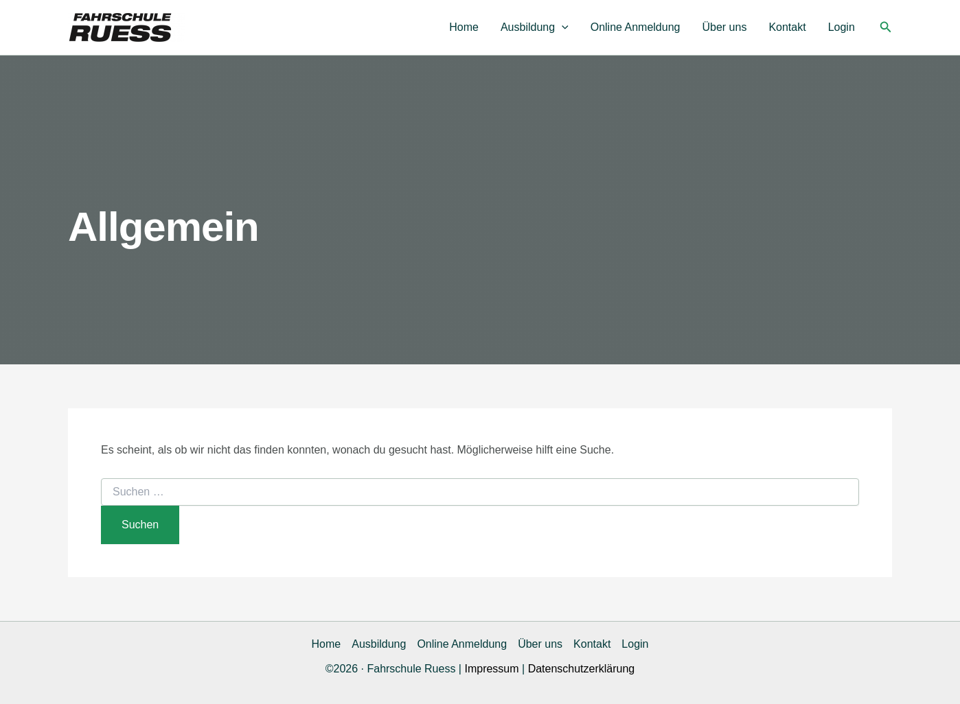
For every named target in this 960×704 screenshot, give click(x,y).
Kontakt (786, 27)
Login (841, 27)
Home (464, 27)
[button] (562, 27)
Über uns (724, 27)
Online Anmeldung (636, 27)
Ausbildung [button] (535, 27)
